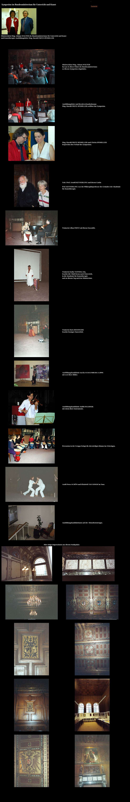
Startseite (94, 6)
